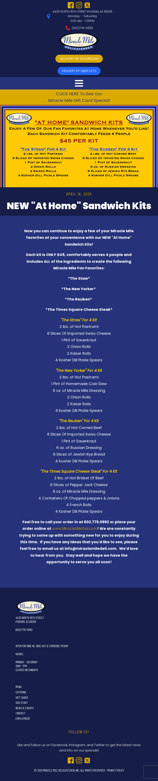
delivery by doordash (79, 58)
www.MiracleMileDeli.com (74, 528)
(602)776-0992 (82, 28)
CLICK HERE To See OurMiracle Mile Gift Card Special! (79, 97)
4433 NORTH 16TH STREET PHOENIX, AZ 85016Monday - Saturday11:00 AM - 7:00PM (82, 16)
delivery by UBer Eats (79, 70)
